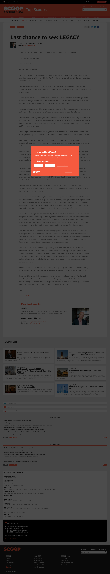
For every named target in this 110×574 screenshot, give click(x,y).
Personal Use (50, 166)
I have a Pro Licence (62, 166)
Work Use (38, 166)
